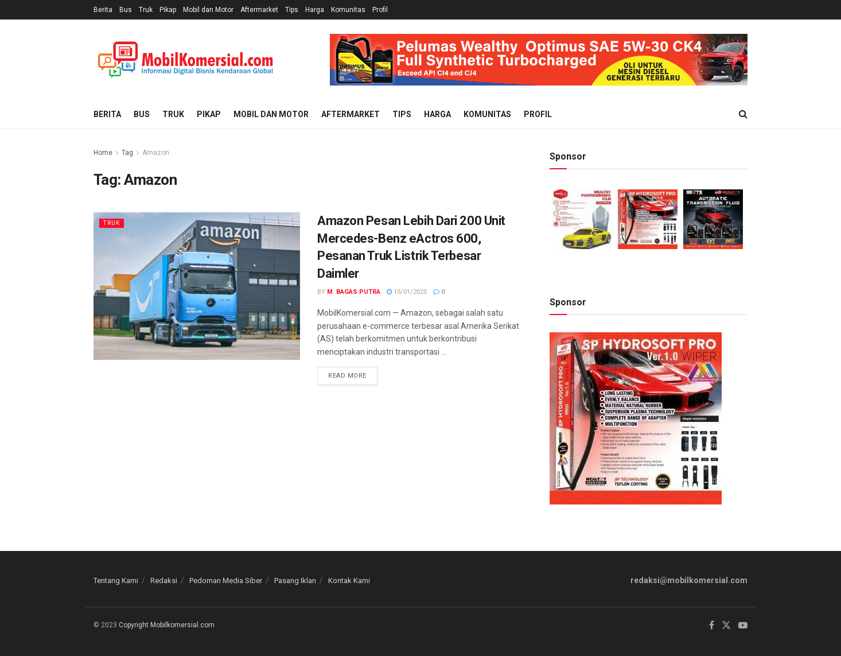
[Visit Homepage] (185, 59)
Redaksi (163, 580)
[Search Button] (743, 114)
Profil (380, 10)
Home (103, 153)
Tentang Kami (116, 580)
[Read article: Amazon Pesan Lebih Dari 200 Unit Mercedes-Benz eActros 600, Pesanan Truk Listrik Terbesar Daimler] (197, 286)
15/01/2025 (407, 292)
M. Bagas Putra (353, 292)
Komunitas (348, 10)
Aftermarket (259, 10)
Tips (291, 10)
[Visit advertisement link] (538, 60)
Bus (125, 10)
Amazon (155, 153)
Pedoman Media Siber (225, 580)
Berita (103, 10)
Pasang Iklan (295, 580)
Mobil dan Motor (208, 10)
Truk (146, 10)
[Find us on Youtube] (742, 625)
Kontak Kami (349, 580)
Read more (352, 373)
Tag (127, 153)
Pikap (167, 10)
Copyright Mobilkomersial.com (167, 625)
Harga (314, 10)
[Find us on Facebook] (711, 625)
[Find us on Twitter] (726, 625)
